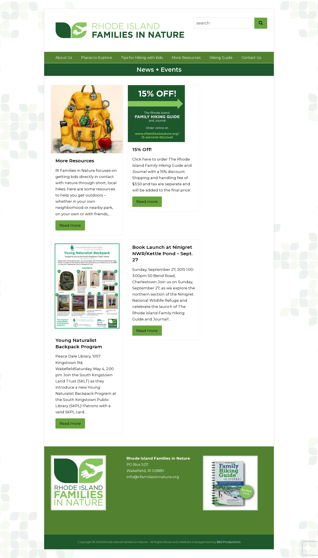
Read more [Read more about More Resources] (70, 225)
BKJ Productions (228, 542)
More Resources (74, 160)
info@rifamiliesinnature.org (153, 477)
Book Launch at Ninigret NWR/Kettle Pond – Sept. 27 (162, 253)
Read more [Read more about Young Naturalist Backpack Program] (70, 423)
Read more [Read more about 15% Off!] (147, 201)
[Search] (260, 23)
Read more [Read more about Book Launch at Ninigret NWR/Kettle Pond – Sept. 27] (147, 330)
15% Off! (141, 149)
